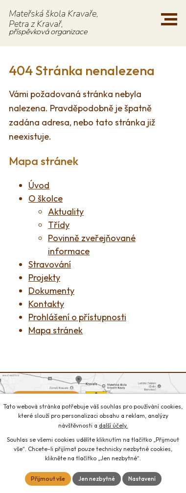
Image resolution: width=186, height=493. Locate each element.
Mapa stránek (55, 330)
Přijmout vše (48, 478)
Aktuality (66, 211)
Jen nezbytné (96, 478)
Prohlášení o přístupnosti (77, 317)
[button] (169, 19)
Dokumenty (51, 290)
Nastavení (142, 478)
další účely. (113, 425)
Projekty (44, 277)
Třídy (59, 224)
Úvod (38, 185)
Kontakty (46, 303)
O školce (45, 198)
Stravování (49, 264)
